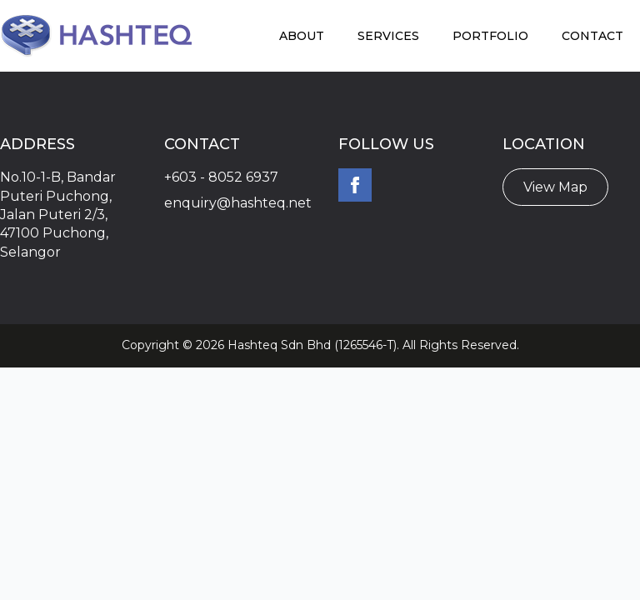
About (301, 35)
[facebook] (355, 185)
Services (388, 35)
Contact (592, 35)
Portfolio (490, 35)
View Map (555, 187)
